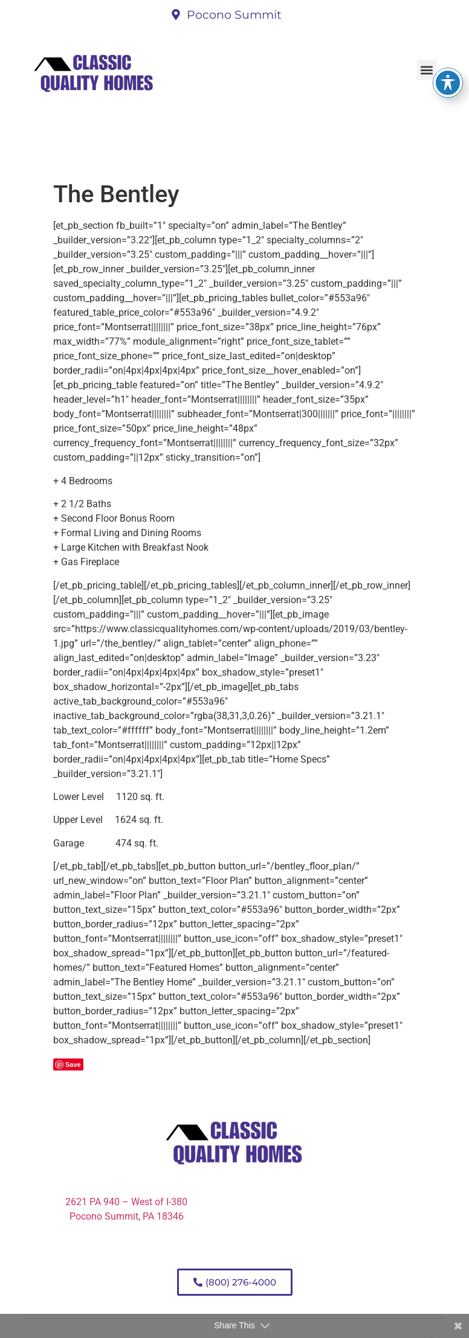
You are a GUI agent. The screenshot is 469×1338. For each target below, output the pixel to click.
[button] (427, 70)
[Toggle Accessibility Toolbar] (447, 63)
